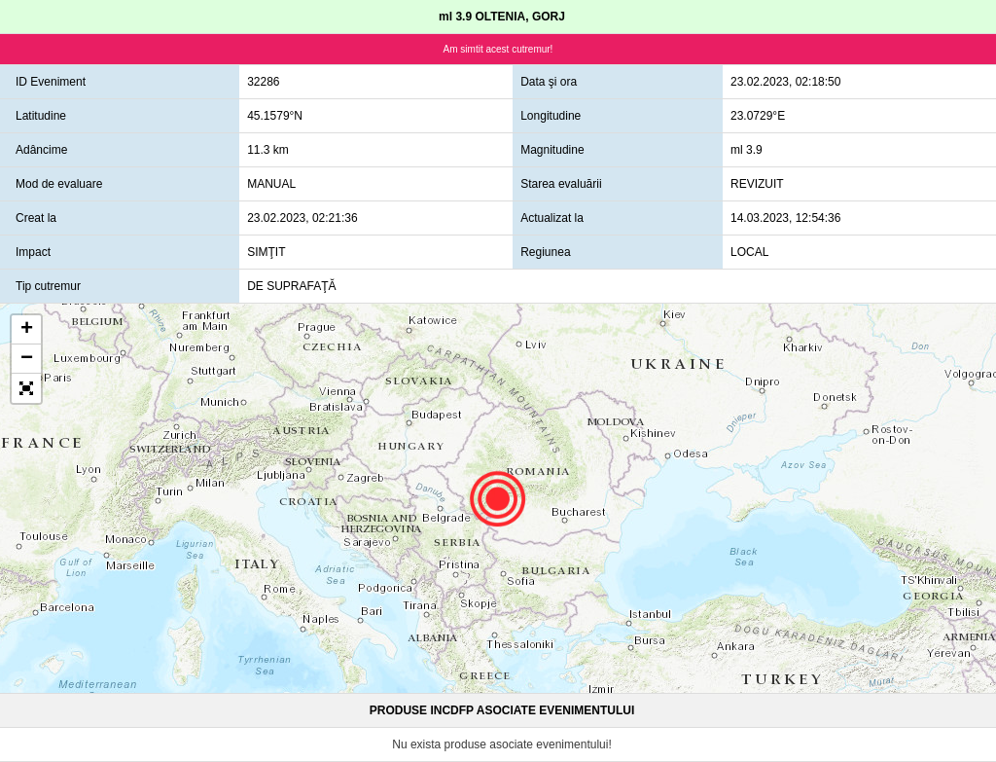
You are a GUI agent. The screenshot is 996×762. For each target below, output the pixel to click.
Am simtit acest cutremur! (498, 49)
